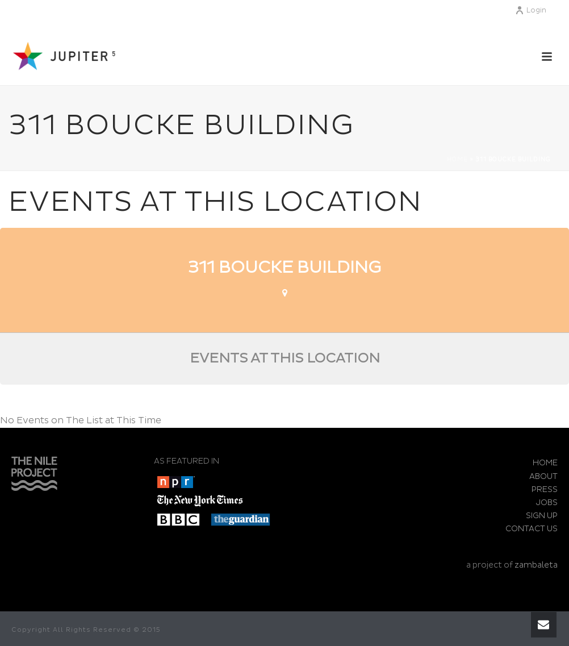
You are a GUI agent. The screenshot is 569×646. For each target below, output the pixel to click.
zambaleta (536, 565)
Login (530, 10)
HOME (545, 463)
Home (457, 159)
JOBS (547, 502)
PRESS (545, 489)
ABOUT (543, 476)
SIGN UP (542, 515)
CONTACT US (531, 529)
